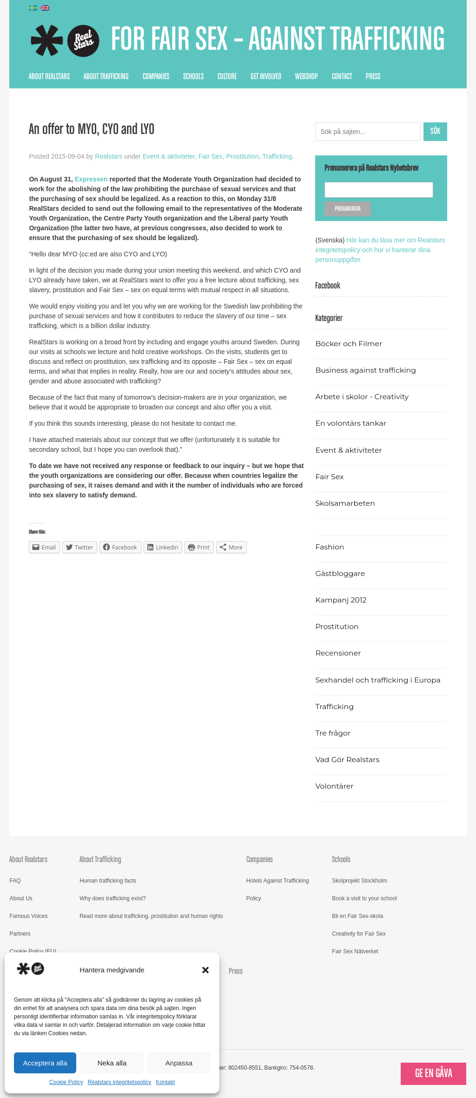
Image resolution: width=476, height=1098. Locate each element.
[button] (205, 970)
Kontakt (165, 1082)
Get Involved (266, 77)
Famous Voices (28, 916)
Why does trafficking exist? (112, 898)
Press (373, 77)
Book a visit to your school (364, 898)
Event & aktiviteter (169, 156)
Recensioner (338, 653)
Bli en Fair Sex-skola (357, 916)
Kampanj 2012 (340, 600)
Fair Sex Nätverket (355, 951)
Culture (227, 77)
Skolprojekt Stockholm (359, 880)
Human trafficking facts (107, 880)
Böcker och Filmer (348, 343)
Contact (342, 77)
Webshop (306, 77)
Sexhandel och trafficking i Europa (377, 680)
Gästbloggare (340, 573)
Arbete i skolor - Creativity (362, 396)
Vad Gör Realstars (347, 759)
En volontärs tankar (350, 423)
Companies (156, 77)
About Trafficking (106, 77)
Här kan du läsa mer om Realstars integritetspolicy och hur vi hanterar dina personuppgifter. (380, 249)
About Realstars (49, 77)
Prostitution (242, 156)
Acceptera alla (45, 1063)
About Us (20, 898)
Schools (193, 77)
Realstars (108, 156)
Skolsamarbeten (345, 503)
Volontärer (334, 786)
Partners (19, 934)
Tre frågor (332, 733)
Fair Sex (210, 156)
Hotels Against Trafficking (277, 880)
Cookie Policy (66, 1082)
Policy (253, 898)
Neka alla (112, 1063)
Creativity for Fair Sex (358, 934)
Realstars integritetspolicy (120, 1082)
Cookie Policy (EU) (32, 951)
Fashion (329, 546)
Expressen (91, 179)
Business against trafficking (365, 370)
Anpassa (178, 1063)
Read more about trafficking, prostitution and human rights (151, 916)
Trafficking (277, 156)
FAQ (14, 880)
